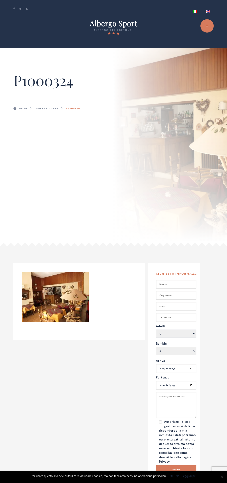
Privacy (164, 461)
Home (23, 108)
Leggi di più (189, 476)
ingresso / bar (47, 108)
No (177, 476)
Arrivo (160, 361)
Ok (172, 476)
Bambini (162, 343)
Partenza (162, 377)
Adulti (160, 326)
